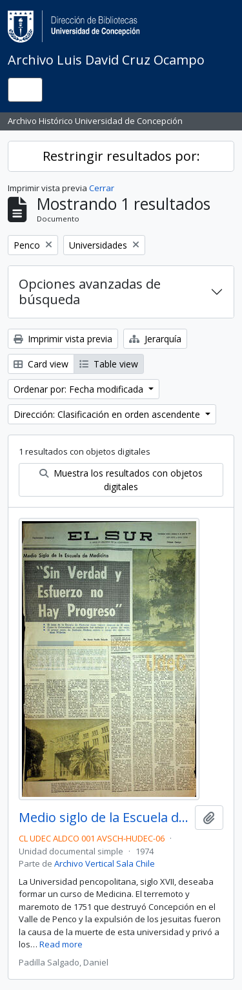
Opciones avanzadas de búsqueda (90, 291)
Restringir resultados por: (121, 156)
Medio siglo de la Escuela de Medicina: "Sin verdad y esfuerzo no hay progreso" (104, 817)
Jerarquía (155, 339)
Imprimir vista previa (63, 339)
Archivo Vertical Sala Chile (104, 863)
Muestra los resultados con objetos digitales (121, 480)
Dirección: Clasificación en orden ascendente (108, 414)
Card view (41, 364)
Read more (61, 944)
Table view (108, 364)
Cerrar (101, 188)
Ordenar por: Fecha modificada (80, 389)
